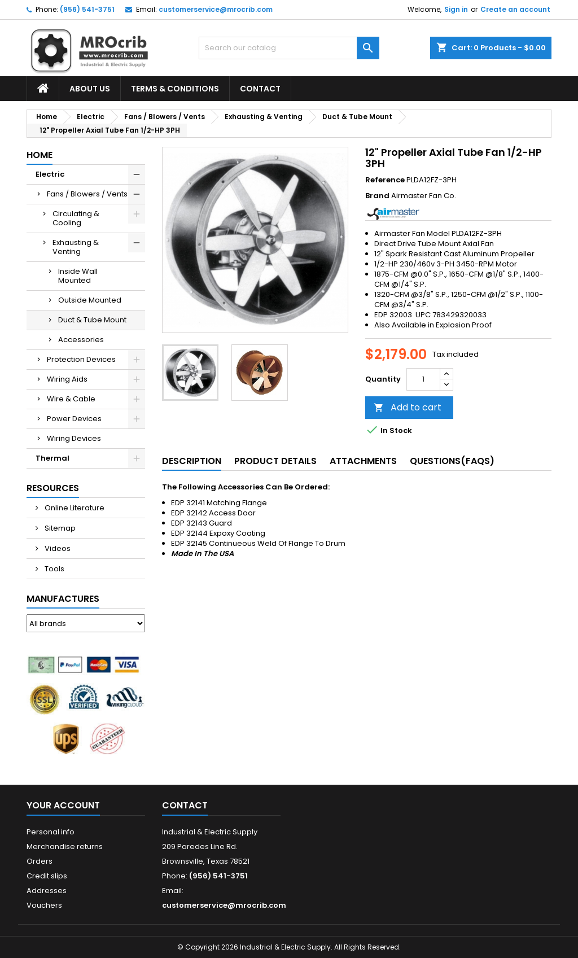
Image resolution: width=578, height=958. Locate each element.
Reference (385, 180)
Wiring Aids (67, 379)
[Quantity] (423, 379)
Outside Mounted (89, 300)
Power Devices (74, 418)
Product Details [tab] (275, 460)
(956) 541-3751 (87, 9)
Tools (53, 568)
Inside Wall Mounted (78, 276)
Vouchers (44, 905)
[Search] (289, 48)
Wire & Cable (71, 398)
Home (39, 154)
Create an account (515, 9)
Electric (50, 174)
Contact (260, 88)
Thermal (52, 458)
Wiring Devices (74, 438)
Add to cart (407, 407)
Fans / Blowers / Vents (87, 194)
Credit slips (47, 875)
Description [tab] (191, 460)
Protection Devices (81, 359)
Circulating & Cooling (75, 218)
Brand (377, 196)
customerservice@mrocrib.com (216, 9)
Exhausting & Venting (75, 247)
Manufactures (63, 598)
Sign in (456, 9)
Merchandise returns (65, 846)
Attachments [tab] (363, 460)
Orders (39, 861)
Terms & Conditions (175, 88)
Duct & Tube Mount (92, 319)
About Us (89, 88)
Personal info (51, 831)
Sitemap (59, 528)
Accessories (81, 339)
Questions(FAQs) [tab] (452, 460)
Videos (57, 548)
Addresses (47, 890)
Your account (63, 805)
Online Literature (73, 507)
